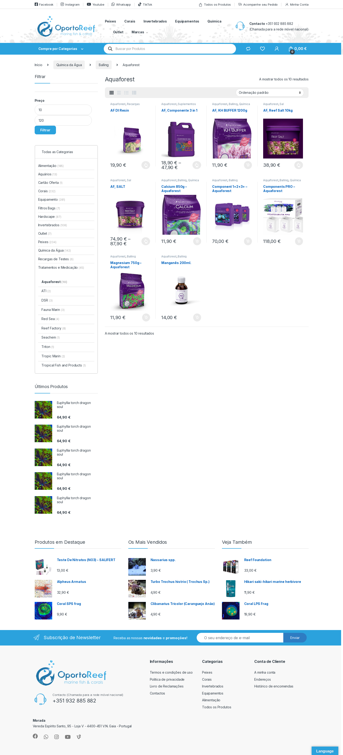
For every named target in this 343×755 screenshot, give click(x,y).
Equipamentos (187, 21)
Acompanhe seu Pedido (258, 5)
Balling (104, 65)
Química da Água (69, 65)
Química (214, 21)
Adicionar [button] (248, 165)
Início (38, 65)
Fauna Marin (52, 310)
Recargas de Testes (56, 259)
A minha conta (264, 672)
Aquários (47, 174)
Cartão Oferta (50, 183)
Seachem (50, 337)
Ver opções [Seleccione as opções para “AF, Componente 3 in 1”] (196, 165)
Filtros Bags (49, 208)
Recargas (133, 104)
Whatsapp (121, 4)
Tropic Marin (53, 356)
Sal (282, 104)
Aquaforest (117, 104)
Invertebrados (155, 21)
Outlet (118, 32)
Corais (129, 21)
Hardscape (49, 217)
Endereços (262, 679)
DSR (46, 300)
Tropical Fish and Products (63, 365)
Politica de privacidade (167, 679)
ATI (46, 291)
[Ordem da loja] (270, 93)
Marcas (138, 32)
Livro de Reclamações (167, 686)
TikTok (145, 4)
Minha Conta (296, 5)
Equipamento (51, 199)
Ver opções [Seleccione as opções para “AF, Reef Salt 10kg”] (298, 165)
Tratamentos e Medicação (61, 267)
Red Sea (50, 319)
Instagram (70, 4)
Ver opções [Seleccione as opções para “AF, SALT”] (145, 241)
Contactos (157, 693)
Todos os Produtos (215, 5)
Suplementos (187, 104)
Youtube (95, 4)
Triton (47, 347)
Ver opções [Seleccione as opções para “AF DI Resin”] (145, 165)
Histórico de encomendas (273, 686)
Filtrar (45, 130)
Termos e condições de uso (171, 672)
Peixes (110, 21)
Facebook (44, 4)
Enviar (295, 638)
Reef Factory (53, 328)
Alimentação (51, 166)
